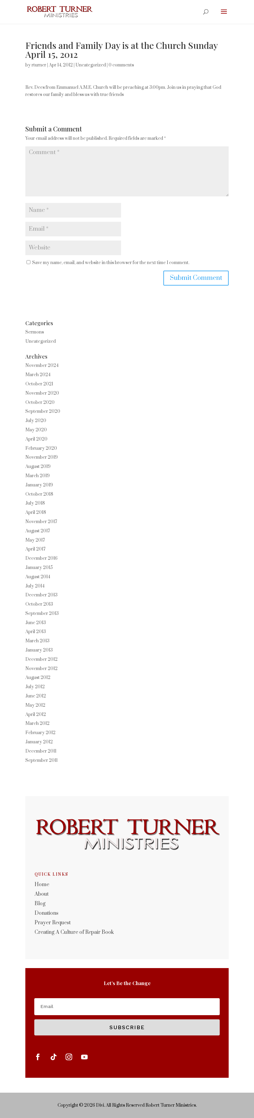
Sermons (34, 332)
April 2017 (35, 549)
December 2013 (41, 595)
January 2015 (39, 567)
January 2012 (39, 742)
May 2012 (35, 705)
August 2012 (37, 677)
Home (42, 884)
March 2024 (37, 375)
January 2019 (39, 485)
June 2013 (35, 623)
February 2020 (41, 448)
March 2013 (37, 641)
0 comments (121, 65)
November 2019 (41, 457)
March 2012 (37, 723)
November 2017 (41, 522)
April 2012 (35, 714)
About (42, 894)
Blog (40, 903)
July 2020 (35, 421)
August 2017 (37, 531)
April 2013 (35, 632)
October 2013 (39, 604)
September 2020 (42, 411)
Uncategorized (90, 65)
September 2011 (41, 760)
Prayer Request (53, 922)
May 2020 (36, 430)
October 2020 (40, 402)
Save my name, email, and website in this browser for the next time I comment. (110, 263)
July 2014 (34, 586)
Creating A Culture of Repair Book (74, 932)
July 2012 (35, 687)
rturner (39, 65)
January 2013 (39, 650)
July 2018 (35, 503)
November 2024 (41, 365)
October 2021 (39, 384)
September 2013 (42, 613)
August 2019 (37, 466)
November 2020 (42, 393)
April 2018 (35, 512)
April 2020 (36, 439)
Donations (46, 913)
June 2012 (35, 696)
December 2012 (41, 659)
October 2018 (39, 494)
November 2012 (41, 669)
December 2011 (40, 751)
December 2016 (41, 558)
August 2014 (37, 577)
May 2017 (35, 540)
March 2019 (37, 476)
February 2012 (40, 733)
